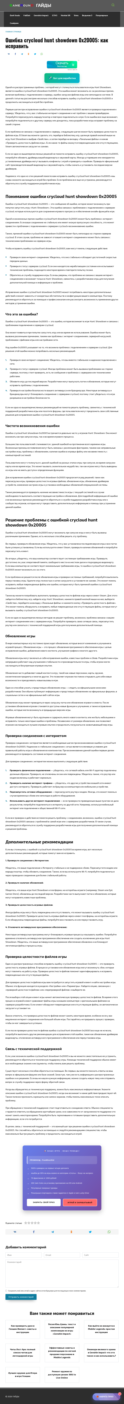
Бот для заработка (62, 78)
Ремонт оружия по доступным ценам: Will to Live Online (62, 1376)
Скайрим (14, 23)
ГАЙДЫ (43, 5)
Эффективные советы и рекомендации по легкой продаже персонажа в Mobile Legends (62, 1355)
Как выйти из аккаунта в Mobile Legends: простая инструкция (101, 1331)
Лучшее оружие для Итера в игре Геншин (22, 1376)
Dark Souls (15, 15)
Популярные (102, 15)
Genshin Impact (41, 15)
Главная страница (13, 32)
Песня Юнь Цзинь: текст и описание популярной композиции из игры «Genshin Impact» (62, 1332)
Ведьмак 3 (87, 15)
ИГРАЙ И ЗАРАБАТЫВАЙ (78, 1204)
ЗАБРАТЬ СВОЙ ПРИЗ (46, 1202)
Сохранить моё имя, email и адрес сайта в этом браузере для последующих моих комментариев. (47, 1294)
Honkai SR (65, 15)
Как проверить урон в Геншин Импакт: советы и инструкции (22, 1331)
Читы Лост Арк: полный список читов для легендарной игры (22, 1354)
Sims (76, 15)
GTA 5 (54, 15)
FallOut (26, 15)
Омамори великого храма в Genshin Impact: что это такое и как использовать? (101, 1354)
